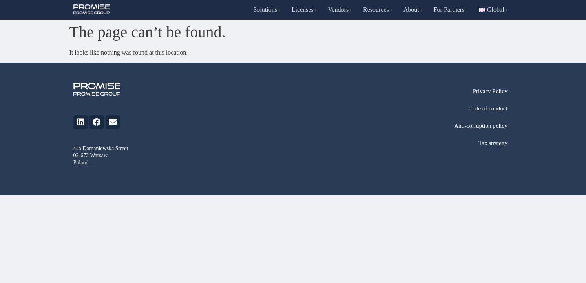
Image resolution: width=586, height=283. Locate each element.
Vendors (339, 9)
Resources (377, 9)
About (412, 9)
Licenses (304, 9)
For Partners (450, 9)
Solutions (266, 9)
